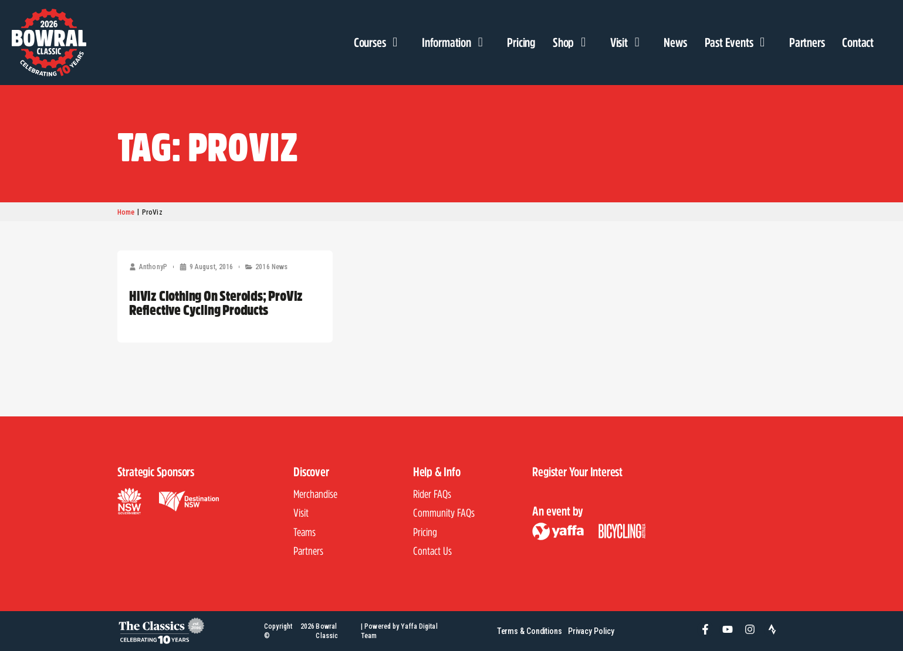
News (675, 42)
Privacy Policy (592, 631)
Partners (806, 42)
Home (125, 212)
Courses (379, 42)
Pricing (521, 42)
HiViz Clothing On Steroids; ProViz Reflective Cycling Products (216, 302)
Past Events (738, 42)
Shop (573, 42)
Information (455, 42)
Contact (858, 42)
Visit (628, 42)
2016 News (271, 267)
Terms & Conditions (528, 631)
